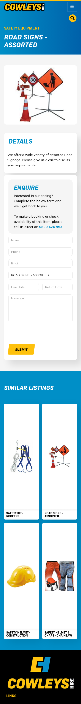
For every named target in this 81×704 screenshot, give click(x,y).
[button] (72, 7)
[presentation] (41, 333)
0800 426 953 (50, 227)
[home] (24, 7)
